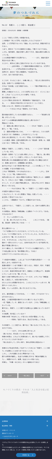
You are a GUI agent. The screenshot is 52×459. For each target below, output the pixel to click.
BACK (9, 378)
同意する (25, 455)
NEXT (42, 378)
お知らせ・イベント (8, 430)
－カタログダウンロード (10, 436)
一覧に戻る (26, 378)
